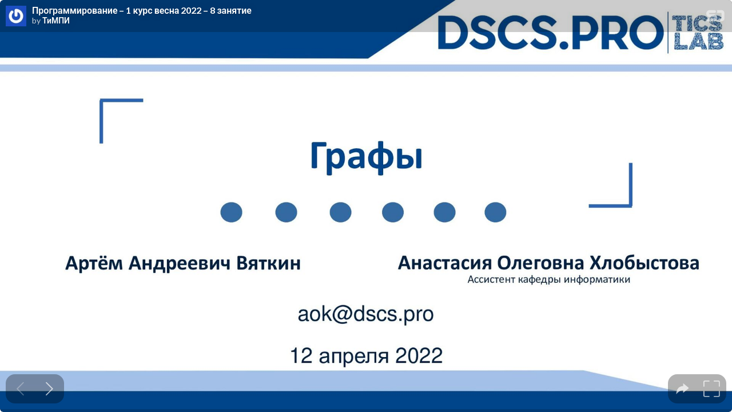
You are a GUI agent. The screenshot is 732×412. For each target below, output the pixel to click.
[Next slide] (49, 389)
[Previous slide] (20, 389)
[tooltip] (682, 389)
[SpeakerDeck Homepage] (715, 18)
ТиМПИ (56, 21)
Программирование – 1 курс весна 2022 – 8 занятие (142, 10)
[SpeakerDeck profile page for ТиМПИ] (16, 16)
